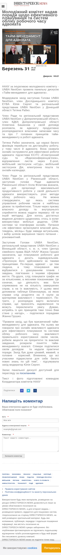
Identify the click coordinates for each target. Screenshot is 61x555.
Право (21, 477)
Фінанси (26, 474)
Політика (6, 474)
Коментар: (8, 434)
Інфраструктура (8, 483)
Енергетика (26, 480)
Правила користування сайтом (20, 489)
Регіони (16, 480)
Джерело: (51, 76)
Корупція (47, 474)
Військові (6, 480)
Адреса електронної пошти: (15, 425)
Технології (22, 483)
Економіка (16, 474)
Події (31, 483)
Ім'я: (5, 417)
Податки (30, 477)
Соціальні (37, 474)
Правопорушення (9, 477)
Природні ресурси (44, 477)
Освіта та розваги (41, 480)
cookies (32, 548)
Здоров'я (39, 483)
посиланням (27, 373)
